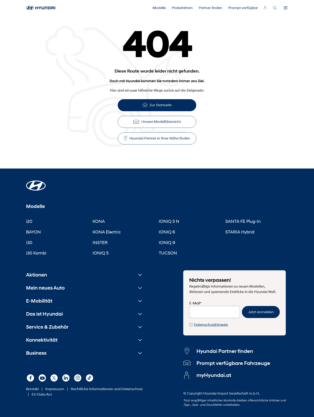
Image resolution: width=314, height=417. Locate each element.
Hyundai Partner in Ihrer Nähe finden (157, 138)
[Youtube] (42, 378)
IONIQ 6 (167, 231)
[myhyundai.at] (265, 8)
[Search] (274, 8)
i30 (29, 242)
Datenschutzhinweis (208, 324)
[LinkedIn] (65, 378)
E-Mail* (195, 303)
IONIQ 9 (167, 242)
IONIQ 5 (101, 252)
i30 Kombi (36, 252)
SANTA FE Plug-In (243, 221)
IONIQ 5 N (169, 221)
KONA (99, 221)
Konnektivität (41, 340)
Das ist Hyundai (44, 314)
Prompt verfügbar (243, 8)
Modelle (159, 8)
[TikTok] (89, 378)
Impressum (54, 389)
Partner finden (210, 8)
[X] (54, 378)
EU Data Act (42, 394)
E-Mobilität (39, 301)
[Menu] (285, 8)
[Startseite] (36, 183)
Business (36, 353)
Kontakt (32, 389)
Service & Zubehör (47, 327)
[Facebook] (30, 378)
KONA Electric (107, 231)
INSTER (100, 242)
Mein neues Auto (45, 288)
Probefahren (182, 8)
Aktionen (36, 275)
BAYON (33, 231)
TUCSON (168, 252)
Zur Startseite (157, 104)
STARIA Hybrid (239, 231)
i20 (29, 221)
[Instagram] (77, 378)
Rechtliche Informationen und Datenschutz (107, 389)
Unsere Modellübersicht (157, 121)
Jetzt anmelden (261, 312)
